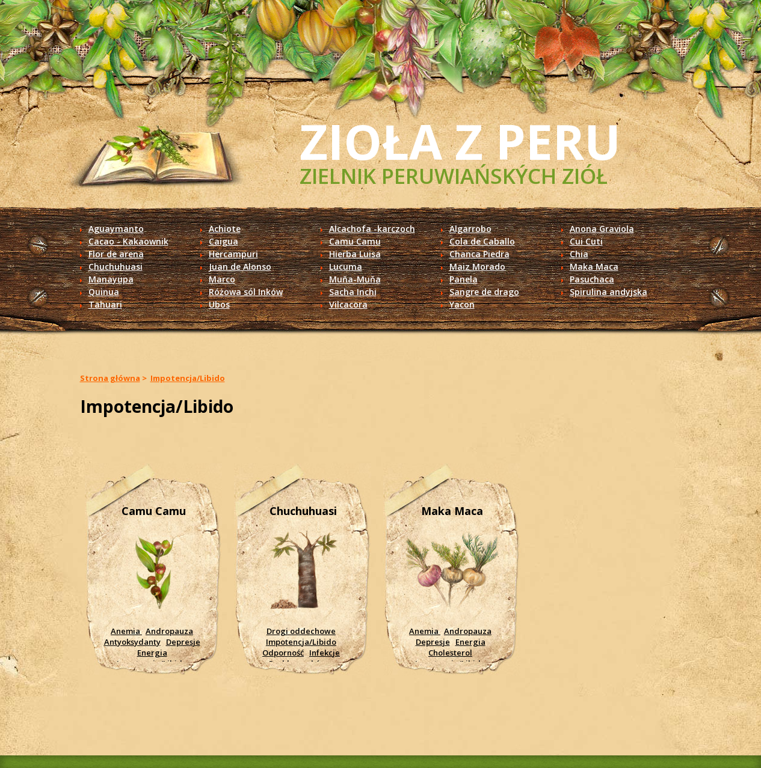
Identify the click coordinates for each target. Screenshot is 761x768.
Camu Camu (355, 241)
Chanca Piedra (479, 254)
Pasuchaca (592, 279)
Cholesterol (450, 652)
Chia (579, 254)
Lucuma (345, 266)
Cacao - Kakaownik (128, 241)
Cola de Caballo (482, 241)
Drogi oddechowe (301, 631)
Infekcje (324, 652)
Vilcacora (348, 304)
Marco (222, 279)
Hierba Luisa (355, 254)
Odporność (283, 652)
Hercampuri (233, 254)
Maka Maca (594, 266)
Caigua (223, 241)
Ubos (219, 304)
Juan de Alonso (240, 266)
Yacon (462, 304)
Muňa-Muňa (355, 279)
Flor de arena (116, 254)
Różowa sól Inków (246, 291)
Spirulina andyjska (608, 291)
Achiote (225, 228)
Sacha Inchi (353, 291)
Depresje (183, 641)
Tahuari (105, 304)
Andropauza (169, 631)
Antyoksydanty (132, 641)
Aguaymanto (116, 228)
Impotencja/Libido (187, 378)
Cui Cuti (586, 241)
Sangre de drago (484, 291)
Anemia (126, 631)
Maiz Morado (477, 266)
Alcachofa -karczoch (372, 228)
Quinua (103, 291)
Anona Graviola (602, 228)
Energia (152, 652)
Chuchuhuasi (115, 266)
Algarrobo (470, 228)
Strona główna (110, 378)
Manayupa (111, 279)
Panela (463, 279)
